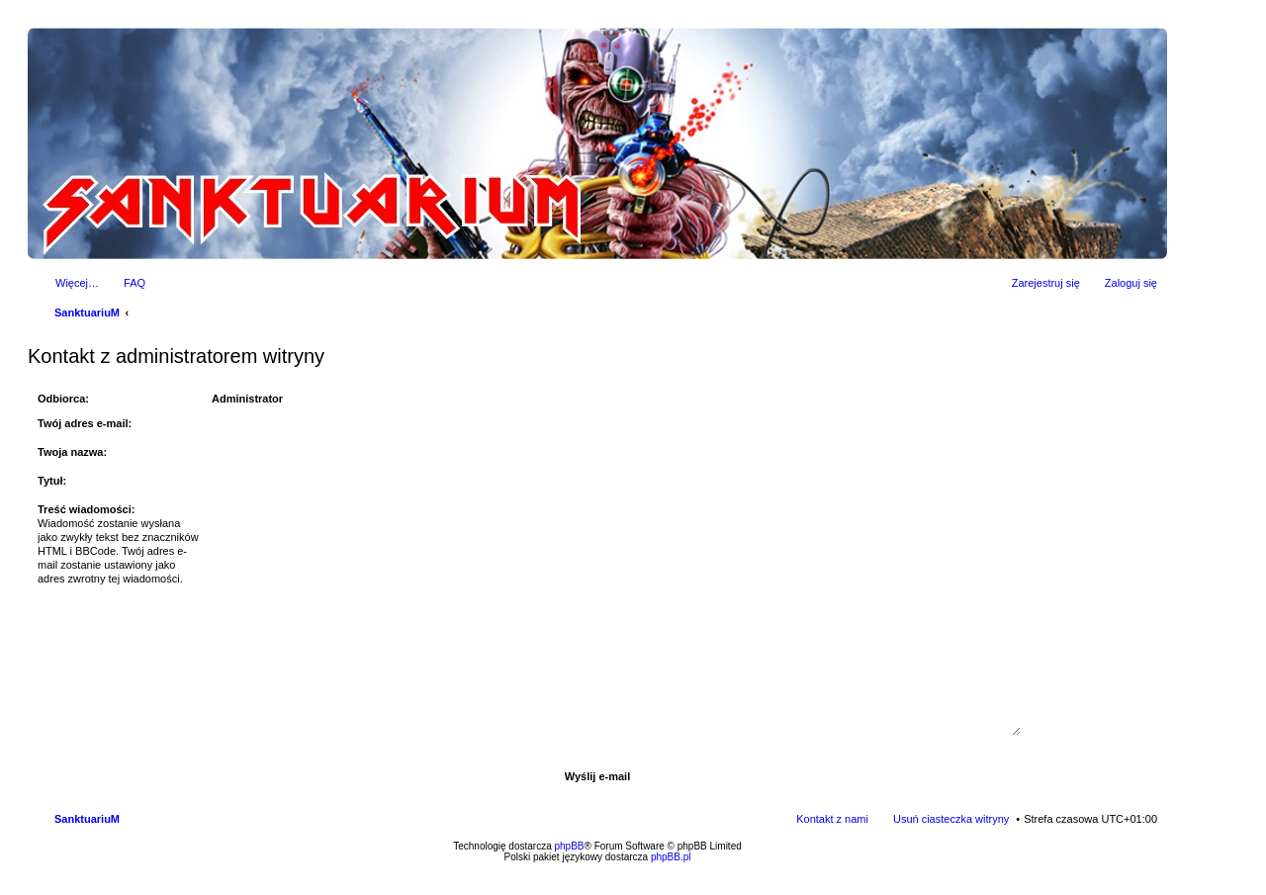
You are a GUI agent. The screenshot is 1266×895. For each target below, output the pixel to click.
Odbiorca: (63, 398)
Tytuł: (52, 481)
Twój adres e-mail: (85, 423)
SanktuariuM (87, 312)
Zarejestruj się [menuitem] (1046, 283)
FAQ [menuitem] (134, 283)
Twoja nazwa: (72, 452)
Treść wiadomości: (86, 509)
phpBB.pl (671, 856)
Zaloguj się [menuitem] (1131, 283)
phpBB (570, 846)
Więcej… (77, 283)
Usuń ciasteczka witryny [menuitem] (951, 819)
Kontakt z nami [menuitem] (832, 819)
